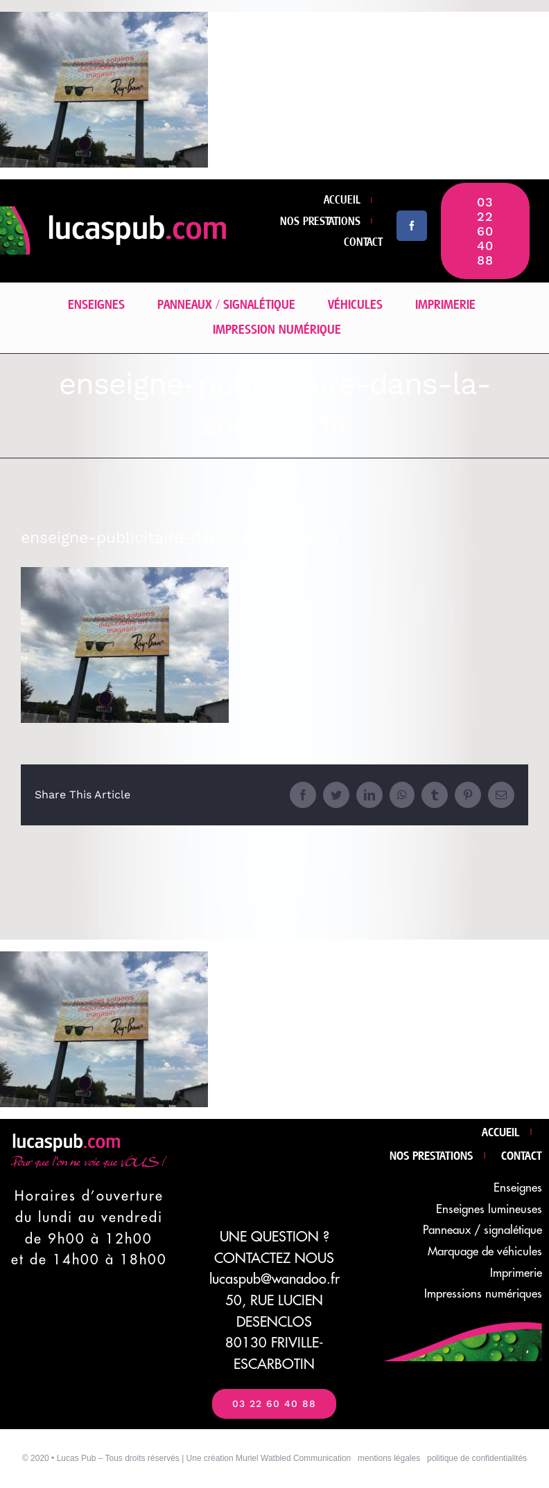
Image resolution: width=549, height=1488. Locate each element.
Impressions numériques (483, 1294)
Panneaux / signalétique (482, 1230)
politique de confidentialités (477, 1458)
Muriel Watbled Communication (293, 1458)
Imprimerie (516, 1273)
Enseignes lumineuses (489, 1209)
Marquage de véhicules (485, 1251)
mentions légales (389, 1458)
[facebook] (412, 225)
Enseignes (518, 1188)
